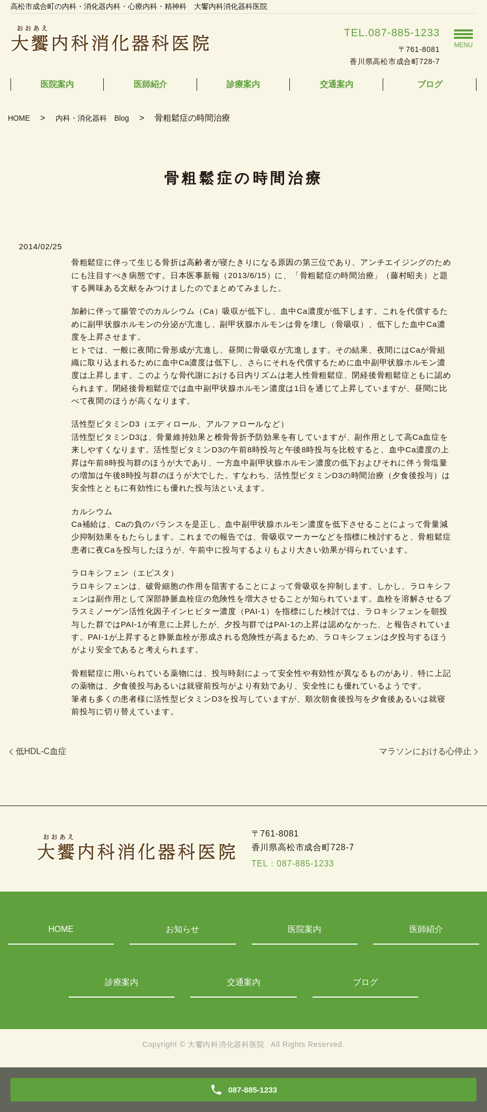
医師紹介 (150, 84)
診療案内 (243, 84)
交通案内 (336, 84)
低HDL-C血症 (41, 751)
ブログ (429, 84)
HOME (19, 118)
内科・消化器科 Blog (92, 118)
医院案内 (57, 84)
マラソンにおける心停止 (425, 751)
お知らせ (182, 929)
